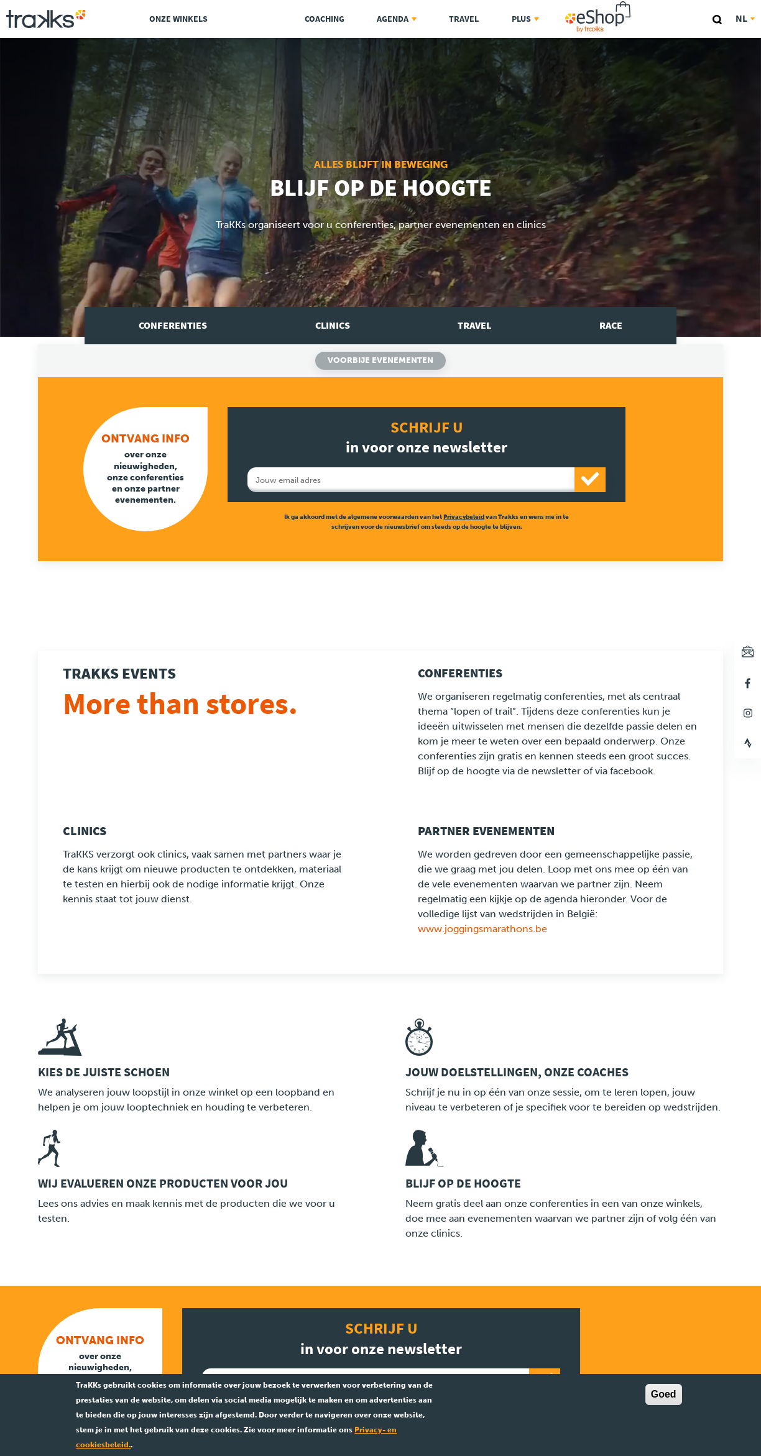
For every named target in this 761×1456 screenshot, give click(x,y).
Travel (464, 19)
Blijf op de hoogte (463, 1183)
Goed (663, 1394)
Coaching (324, 19)
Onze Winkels (178, 19)
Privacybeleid (463, 517)
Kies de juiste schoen (104, 1072)
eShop (637, 3)
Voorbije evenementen (380, 360)
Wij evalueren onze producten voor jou (163, 1183)
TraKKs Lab (256, 16)
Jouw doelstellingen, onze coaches (517, 1072)
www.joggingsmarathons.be (482, 929)
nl (745, 18)
